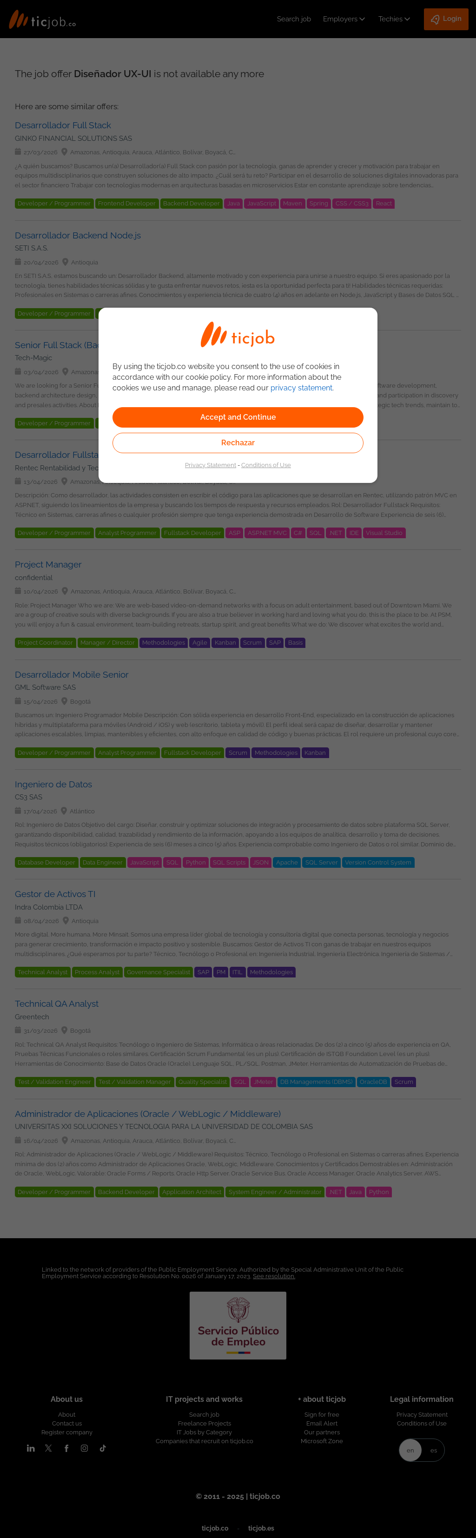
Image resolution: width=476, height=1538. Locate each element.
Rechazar (238, 442)
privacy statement (301, 387)
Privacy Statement (210, 465)
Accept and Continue (238, 417)
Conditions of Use (266, 465)
